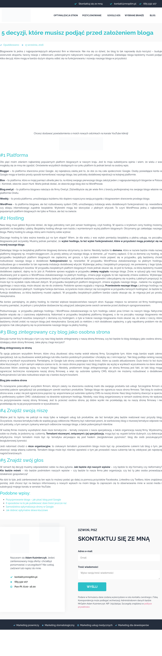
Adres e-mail (85, 551)
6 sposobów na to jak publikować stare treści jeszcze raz (36, 503)
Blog (152, 15)
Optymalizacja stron (66, 15)
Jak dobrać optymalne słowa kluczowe (27, 510)
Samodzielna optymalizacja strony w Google (30, 506)
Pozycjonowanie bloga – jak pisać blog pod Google (33, 499)
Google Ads (113, 15)
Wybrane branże (134, 15)
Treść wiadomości (88, 567)
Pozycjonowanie (91, 15)
